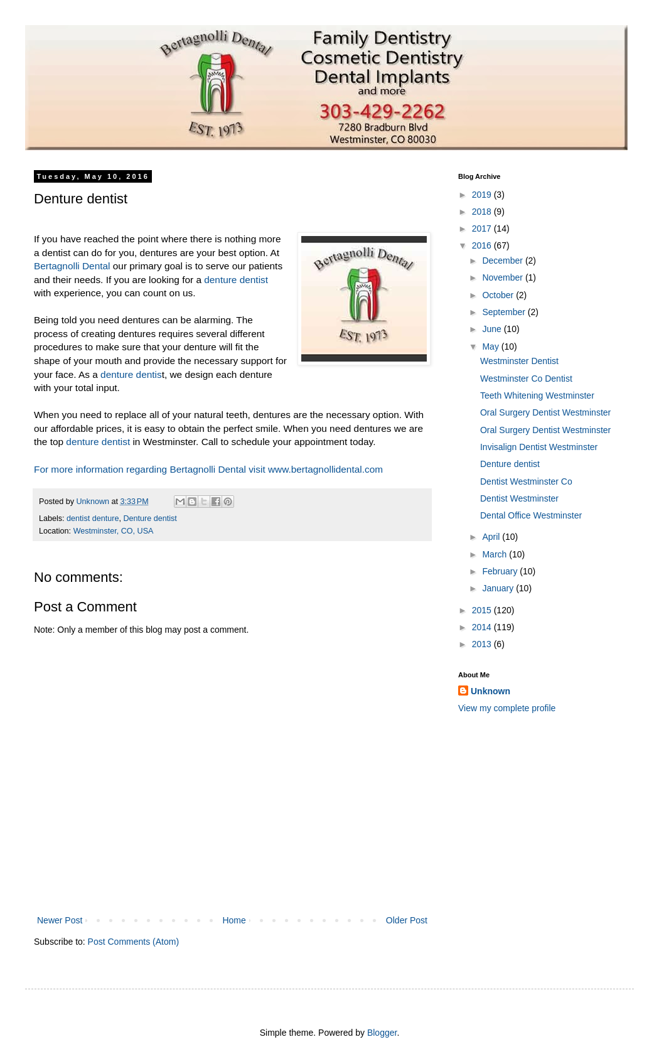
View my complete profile (506, 708)
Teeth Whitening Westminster (537, 395)
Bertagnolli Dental (72, 266)
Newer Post (59, 920)
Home (233, 920)
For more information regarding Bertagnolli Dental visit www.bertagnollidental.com (208, 469)
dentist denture (93, 518)
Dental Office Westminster (531, 515)
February (501, 571)
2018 (483, 212)
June (492, 329)
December (503, 260)
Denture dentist (149, 518)
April (492, 537)
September (504, 312)
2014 (483, 627)
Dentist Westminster (519, 498)
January (499, 588)
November (503, 277)
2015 (483, 610)
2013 (483, 644)
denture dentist (236, 279)
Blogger (382, 1033)
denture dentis (131, 374)
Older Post (406, 920)
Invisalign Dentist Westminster (538, 447)
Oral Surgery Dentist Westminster (545, 412)
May (491, 346)
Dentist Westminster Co (526, 481)
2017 (483, 228)
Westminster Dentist (519, 361)
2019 (483, 195)
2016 (483, 245)
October (499, 295)
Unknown (490, 691)
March (495, 554)
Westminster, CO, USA (113, 531)
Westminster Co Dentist (526, 378)
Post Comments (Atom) (133, 942)
